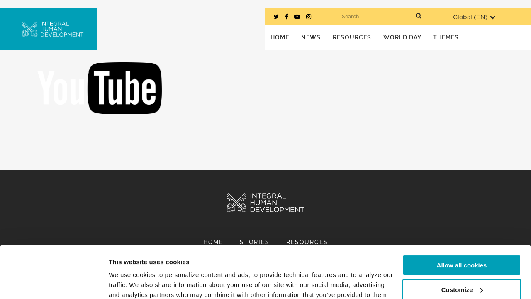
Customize (462, 244)
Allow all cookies (462, 220)
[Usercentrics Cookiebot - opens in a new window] (53, 283)
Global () (474, 17)
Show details (128, 282)
